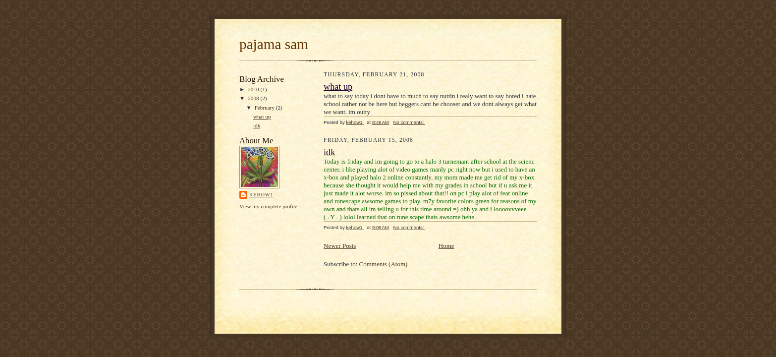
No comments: (409, 122)
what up (262, 116)
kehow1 (261, 194)
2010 (254, 89)
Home (446, 245)
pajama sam (273, 44)
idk (256, 125)
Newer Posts (340, 245)
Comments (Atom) (383, 264)
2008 (254, 98)
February (265, 108)
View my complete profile (268, 206)
